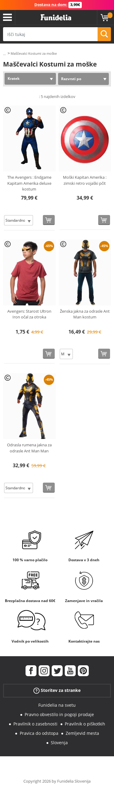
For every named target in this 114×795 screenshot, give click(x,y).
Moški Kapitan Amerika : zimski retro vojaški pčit (84, 180)
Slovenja (59, 742)
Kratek (13, 78)
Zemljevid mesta (82, 733)
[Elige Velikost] (18, 220)
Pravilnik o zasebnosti (35, 724)
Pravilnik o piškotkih (85, 724)
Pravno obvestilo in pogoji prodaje (59, 714)
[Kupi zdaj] (49, 220)
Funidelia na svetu (57, 705)
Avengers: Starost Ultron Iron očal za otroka (29, 314)
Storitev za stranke (57, 690)
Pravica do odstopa (39, 733)
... (4, 53)
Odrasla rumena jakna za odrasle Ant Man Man (29, 448)
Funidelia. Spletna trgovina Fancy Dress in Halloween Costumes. (56, 17)
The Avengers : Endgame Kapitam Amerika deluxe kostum (29, 183)
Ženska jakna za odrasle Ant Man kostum (85, 314)
